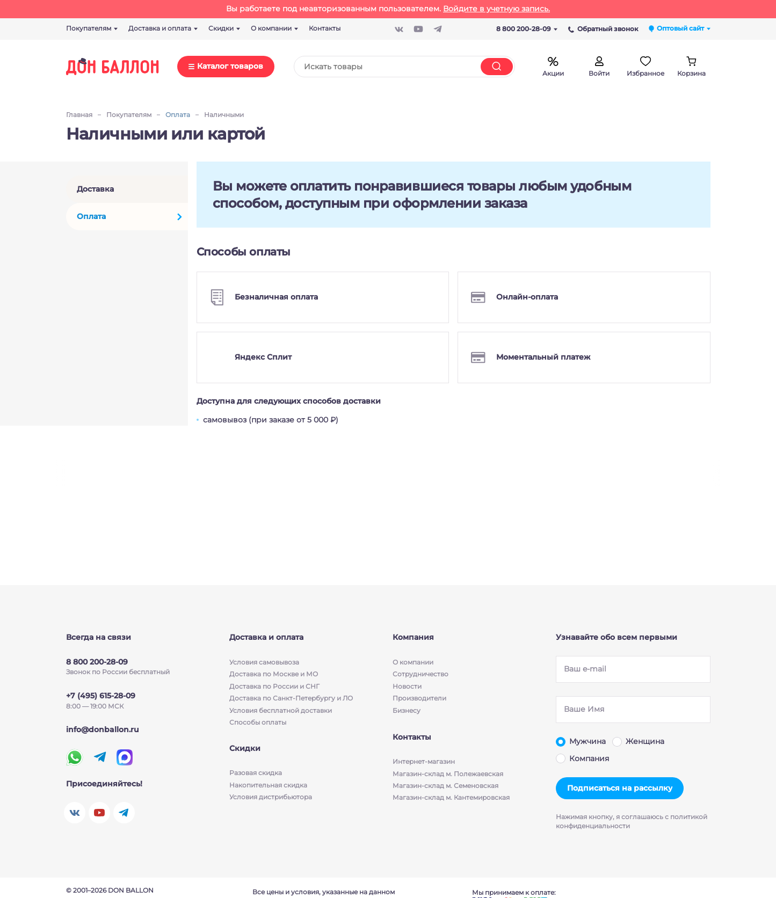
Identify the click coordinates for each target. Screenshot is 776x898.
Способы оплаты (257, 722)
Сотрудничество (420, 674)
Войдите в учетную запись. (496, 8)
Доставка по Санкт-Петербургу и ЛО (291, 698)
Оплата (91, 216)
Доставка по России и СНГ (274, 686)
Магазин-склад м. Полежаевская (448, 775)
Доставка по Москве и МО (273, 674)
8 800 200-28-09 (526, 29)
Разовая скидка (255, 775)
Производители (419, 698)
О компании (413, 662)
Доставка (95, 189)
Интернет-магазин (424, 763)
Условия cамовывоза (264, 662)
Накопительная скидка (268, 787)
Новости (407, 686)
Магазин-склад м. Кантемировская (451, 799)
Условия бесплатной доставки (280, 710)
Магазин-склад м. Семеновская (445, 787)
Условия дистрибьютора (270, 799)
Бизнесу (406, 710)
